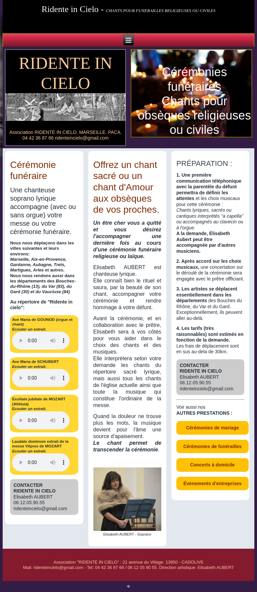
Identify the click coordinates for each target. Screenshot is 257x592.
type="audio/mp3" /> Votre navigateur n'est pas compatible (41, 341)
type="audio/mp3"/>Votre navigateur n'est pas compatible (41, 378)
